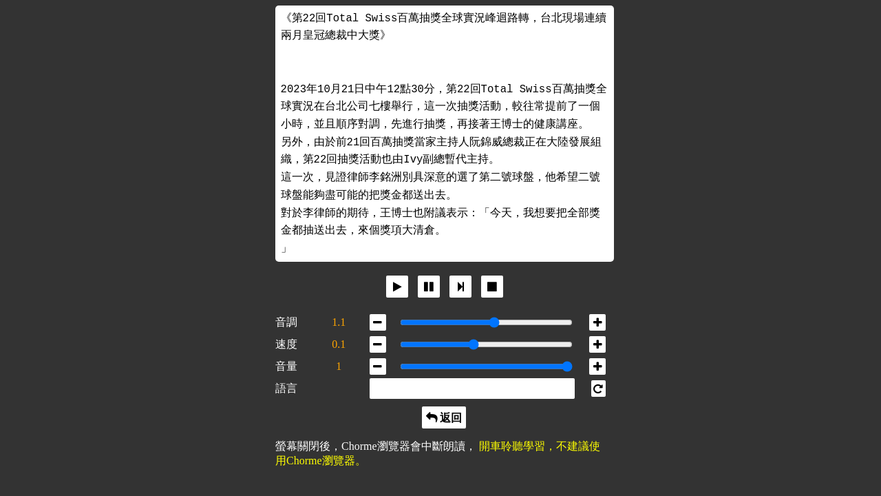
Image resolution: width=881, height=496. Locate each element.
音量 (286, 366)
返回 (449, 417)
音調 (286, 322)
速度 (286, 344)
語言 (286, 388)
